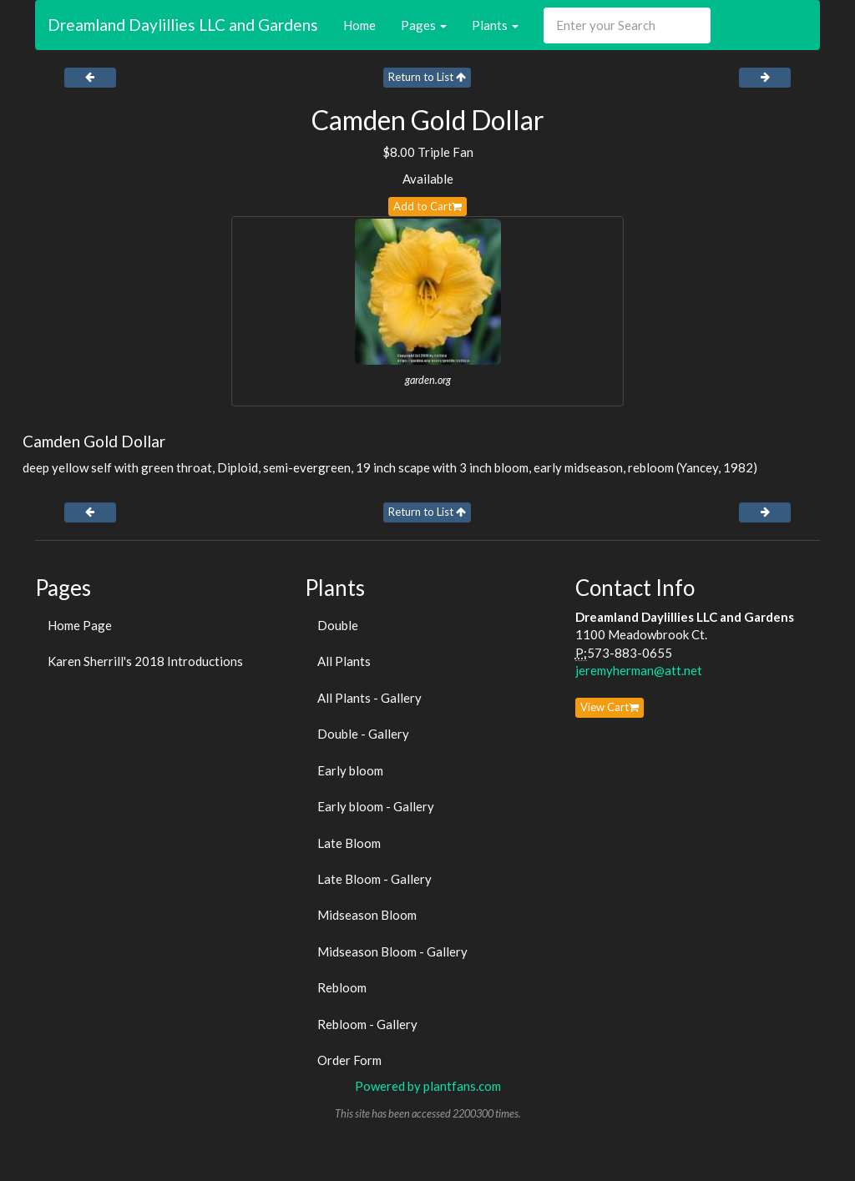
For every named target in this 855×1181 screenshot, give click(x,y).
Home (359, 25)
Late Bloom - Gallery (374, 878)
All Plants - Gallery (369, 697)
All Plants (344, 661)
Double (337, 625)
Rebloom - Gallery (367, 1024)
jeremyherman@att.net (638, 670)
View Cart (609, 707)
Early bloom (350, 770)
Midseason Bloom (367, 914)
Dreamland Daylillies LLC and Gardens (183, 24)
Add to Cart (427, 206)
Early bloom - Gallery (375, 806)
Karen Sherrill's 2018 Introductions (145, 661)
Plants (495, 25)
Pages (424, 25)
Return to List (427, 76)
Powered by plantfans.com (428, 1085)
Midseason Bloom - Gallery (392, 951)
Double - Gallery (363, 733)
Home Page (80, 625)
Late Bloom (349, 842)
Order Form (349, 1059)
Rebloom (342, 987)
